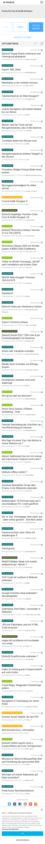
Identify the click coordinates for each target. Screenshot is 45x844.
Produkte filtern (22, 37)
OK (22, 833)
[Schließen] (41, 809)
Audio (20, 27)
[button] (36, 43)
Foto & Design (36, 27)
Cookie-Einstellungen (22, 840)
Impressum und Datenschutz (10, 829)
